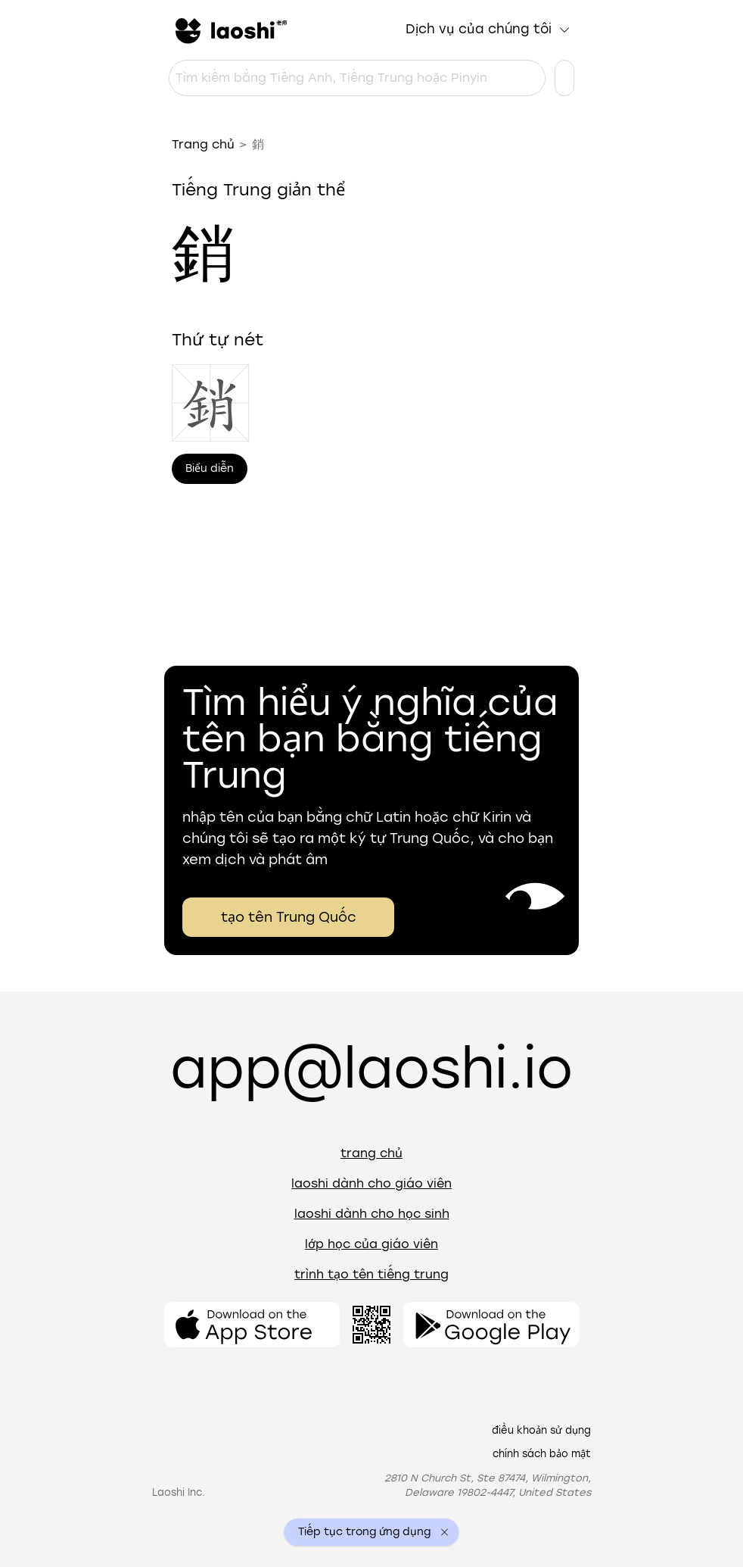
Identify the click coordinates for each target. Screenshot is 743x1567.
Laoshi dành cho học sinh (371, 1213)
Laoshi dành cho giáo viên (371, 1183)
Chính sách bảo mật (542, 1453)
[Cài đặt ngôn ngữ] (564, 78)
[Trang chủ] (229, 29)
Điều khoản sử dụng (541, 1430)
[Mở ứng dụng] (252, 1324)
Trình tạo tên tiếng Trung (371, 1274)
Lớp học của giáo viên (371, 1244)
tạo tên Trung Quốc (288, 917)
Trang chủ (203, 144)
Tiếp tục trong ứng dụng (364, 1532)
